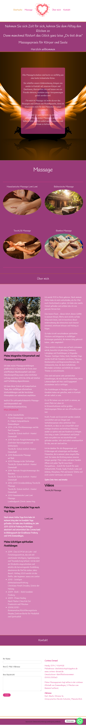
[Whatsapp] (79, 721)
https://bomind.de (11, 409)
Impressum (29, 722)
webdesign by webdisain (53, 722)
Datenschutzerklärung (39, 722)
